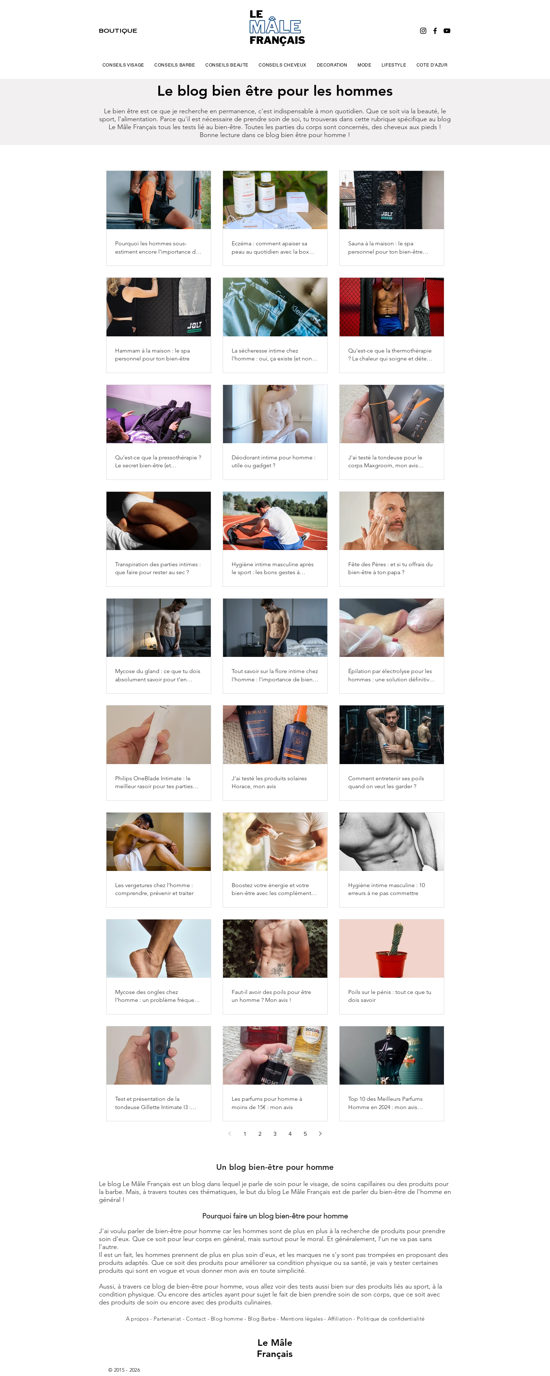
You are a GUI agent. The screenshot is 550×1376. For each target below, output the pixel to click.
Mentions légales (302, 1318)
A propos (137, 1318)
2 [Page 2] (260, 1134)
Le (264, 1342)
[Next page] (320, 1133)
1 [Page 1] (245, 1134)
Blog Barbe (262, 1318)
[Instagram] (423, 31)
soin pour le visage (301, 1184)
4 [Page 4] (290, 1134)
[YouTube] (447, 31)
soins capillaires (363, 1184)
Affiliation (340, 1318)
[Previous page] (229, 1133)
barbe (113, 1192)
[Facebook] (435, 31)
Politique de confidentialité (390, 1318)
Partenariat (168, 1318)
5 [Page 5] (305, 1134)
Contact (196, 1318)
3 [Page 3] (275, 1134)
